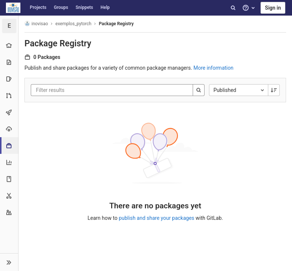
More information (213, 68)
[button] (9, 262)
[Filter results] (80, 90)
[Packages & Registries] (9, 145)
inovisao (36, 23)
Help (105, 7)
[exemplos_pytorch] (9, 26)
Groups (61, 7)
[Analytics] (9, 162)
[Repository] (9, 62)
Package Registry (116, 23)
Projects (38, 7)
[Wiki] (9, 179)
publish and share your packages (156, 218)
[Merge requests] (9, 95)
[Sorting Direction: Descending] (274, 90)
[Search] (233, 8)
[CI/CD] (9, 112)
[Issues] (9, 78)
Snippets (84, 7)
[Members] (9, 212)
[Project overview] (9, 45)
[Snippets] (9, 195)
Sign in (273, 8)
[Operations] (9, 128)
